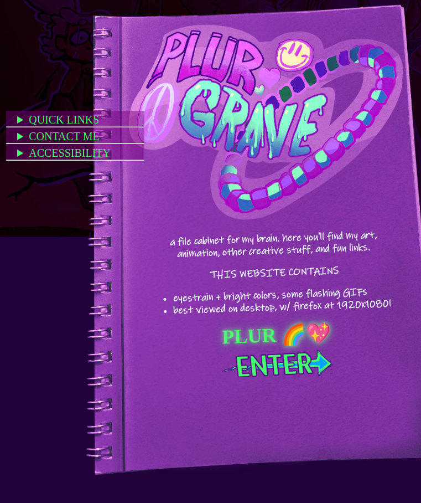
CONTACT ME (64, 136)
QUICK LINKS (64, 120)
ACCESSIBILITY (70, 153)
